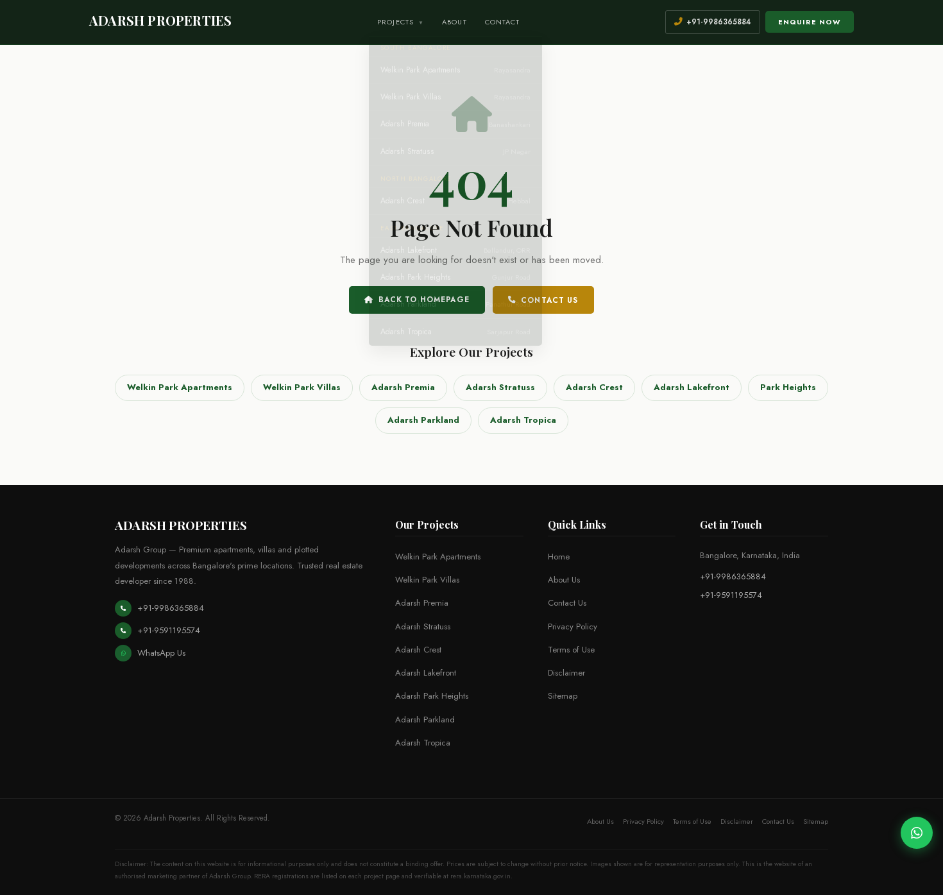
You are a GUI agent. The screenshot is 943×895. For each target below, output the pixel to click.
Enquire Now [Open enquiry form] (809, 22)
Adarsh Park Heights (431, 696)
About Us (564, 580)
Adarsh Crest (594, 387)
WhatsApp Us (150, 653)
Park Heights (788, 387)
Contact (502, 22)
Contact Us (543, 300)
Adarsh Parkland (423, 420)
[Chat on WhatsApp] (917, 833)
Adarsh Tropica (523, 420)
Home (559, 556)
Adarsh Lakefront (691, 387)
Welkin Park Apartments (179, 387)
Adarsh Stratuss (500, 387)
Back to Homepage (417, 299)
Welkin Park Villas (302, 387)
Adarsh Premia (403, 387)
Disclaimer (566, 673)
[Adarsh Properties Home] (160, 22)
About (454, 22)
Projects (400, 22)
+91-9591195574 (157, 630)
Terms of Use (571, 650)
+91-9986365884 (159, 608)
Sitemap (562, 696)
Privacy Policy (572, 626)
